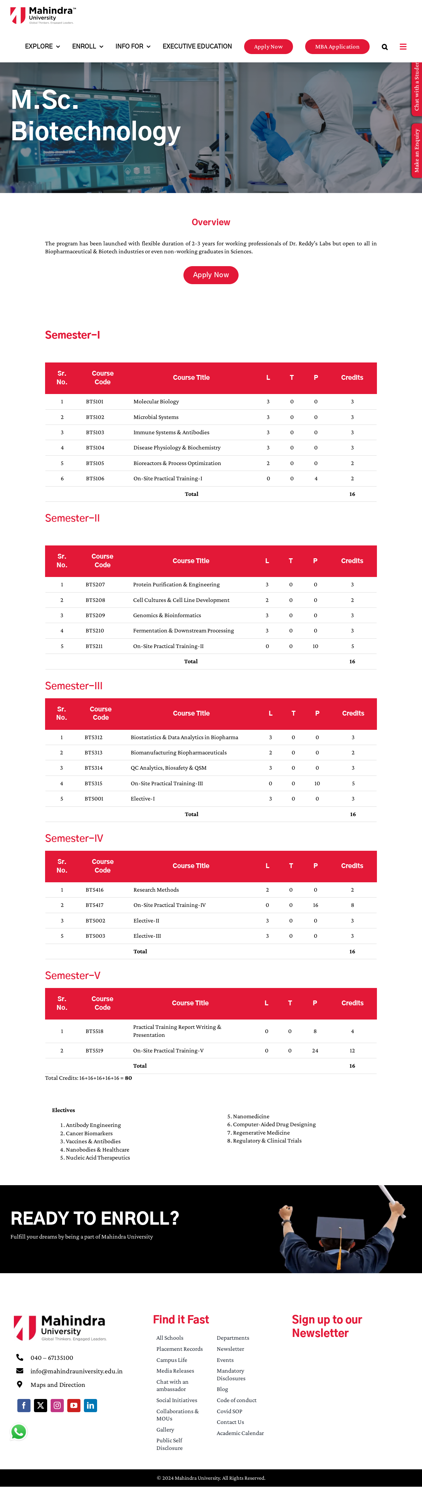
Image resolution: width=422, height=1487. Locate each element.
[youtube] (73, 1405)
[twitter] (40, 1405)
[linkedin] (90, 1405)
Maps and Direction (58, 1384)
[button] (385, 46)
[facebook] (24, 1405)
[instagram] (57, 1405)
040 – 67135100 (52, 1357)
